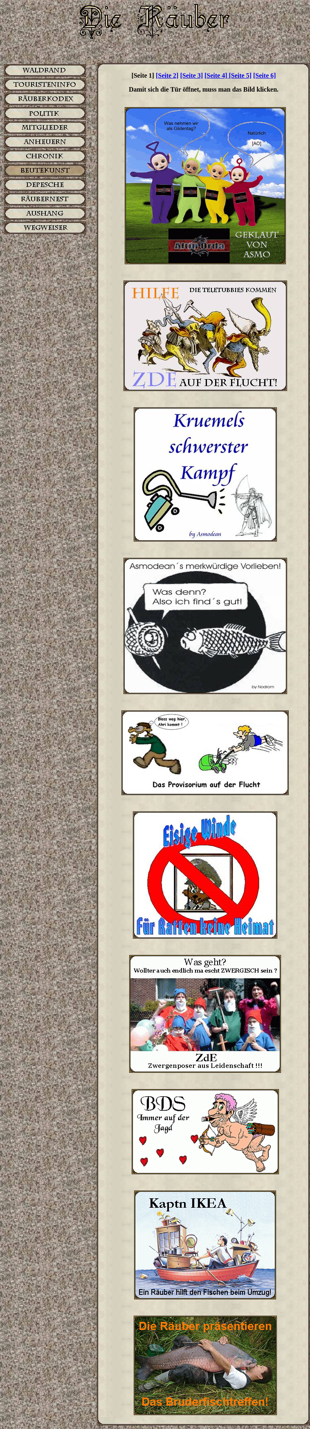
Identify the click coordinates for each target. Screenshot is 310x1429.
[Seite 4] (216, 75)
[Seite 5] (240, 75)
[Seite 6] (264, 75)
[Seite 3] (191, 75)
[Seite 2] (167, 75)
